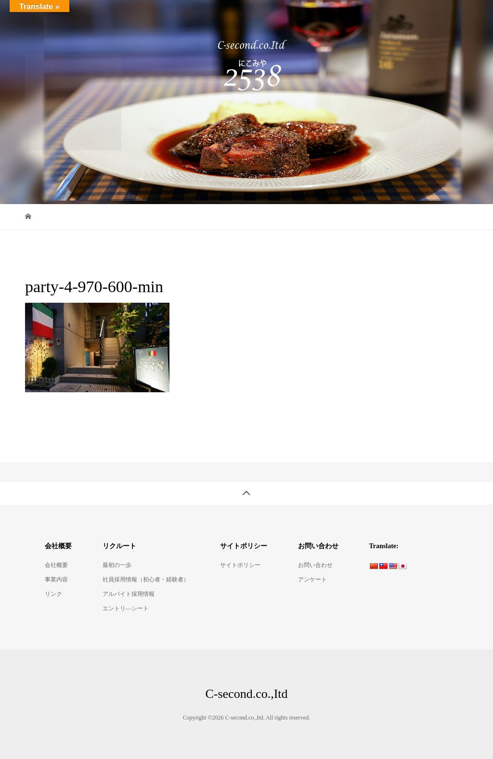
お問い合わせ (315, 565)
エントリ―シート (126, 608)
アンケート (312, 579)
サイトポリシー (240, 565)
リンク (53, 594)
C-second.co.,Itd (68, 14)
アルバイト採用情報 (129, 594)
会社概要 (56, 565)
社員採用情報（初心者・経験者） (146, 579)
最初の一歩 (117, 565)
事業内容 (56, 579)
